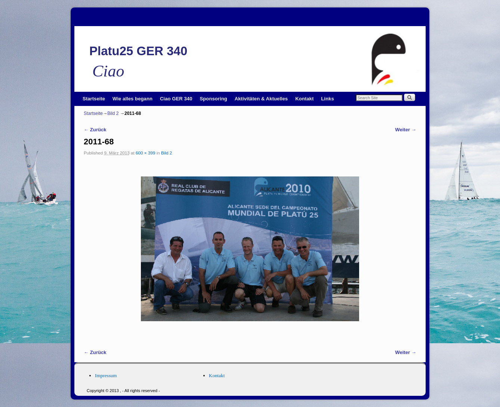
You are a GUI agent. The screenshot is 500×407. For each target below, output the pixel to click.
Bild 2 (112, 113)
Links (327, 98)
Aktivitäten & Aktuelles (261, 98)
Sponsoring (213, 98)
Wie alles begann (132, 98)
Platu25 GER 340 (138, 51)
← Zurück (95, 129)
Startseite (94, 98)
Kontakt (304, 98)
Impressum (106, 375)
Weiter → (405, 129)
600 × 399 (145, 152)
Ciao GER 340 (176, 98)
